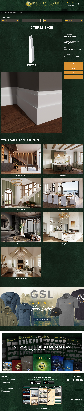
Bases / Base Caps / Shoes (72, 49)
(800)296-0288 (7, 391)
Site (42, 408)
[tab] (22, 10)
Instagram (68, 380)
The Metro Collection (72, 56)
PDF (73, 77)
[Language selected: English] (79, 390)
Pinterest (77, 380)
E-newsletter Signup (9, 4)
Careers (18, 4)
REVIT (73, 64)
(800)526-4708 (7, 382)
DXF (73, 72)
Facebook (81, 380)
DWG (73, 68)
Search (78, 4)
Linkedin (73, 380)
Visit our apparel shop (42, 319)
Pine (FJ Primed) (69, 43)
